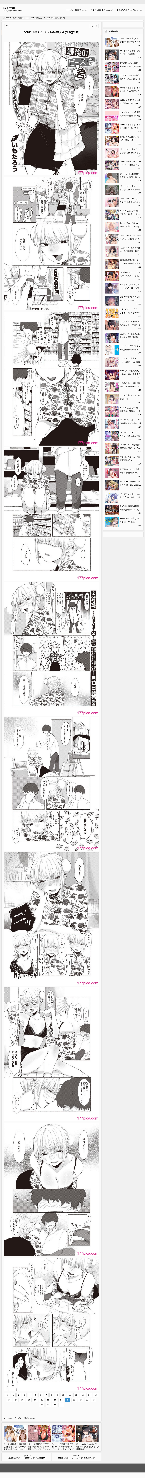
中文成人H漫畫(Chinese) (76, 10)
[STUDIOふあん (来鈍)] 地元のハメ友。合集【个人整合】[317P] (130, 78)
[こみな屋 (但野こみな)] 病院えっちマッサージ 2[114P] (130, 300)
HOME (6, 18)
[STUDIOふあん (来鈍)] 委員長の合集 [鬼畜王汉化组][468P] (130, 66)
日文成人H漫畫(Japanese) (102, 10)
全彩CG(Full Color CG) (126, 10)
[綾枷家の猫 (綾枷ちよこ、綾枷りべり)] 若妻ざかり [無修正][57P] (130, 263)
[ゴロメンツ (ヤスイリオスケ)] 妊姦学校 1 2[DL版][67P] (130, 103)
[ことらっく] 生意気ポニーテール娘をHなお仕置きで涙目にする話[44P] (130, 361)
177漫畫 (9, 8)
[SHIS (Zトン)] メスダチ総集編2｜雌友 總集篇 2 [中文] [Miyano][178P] (130, 374)
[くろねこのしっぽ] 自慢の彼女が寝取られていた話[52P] (130, 386)
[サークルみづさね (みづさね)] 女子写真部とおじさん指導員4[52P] (87, 1446)
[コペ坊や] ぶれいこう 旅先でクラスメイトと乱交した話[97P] (130, 275)
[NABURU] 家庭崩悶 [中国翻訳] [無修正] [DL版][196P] (130, 509)
